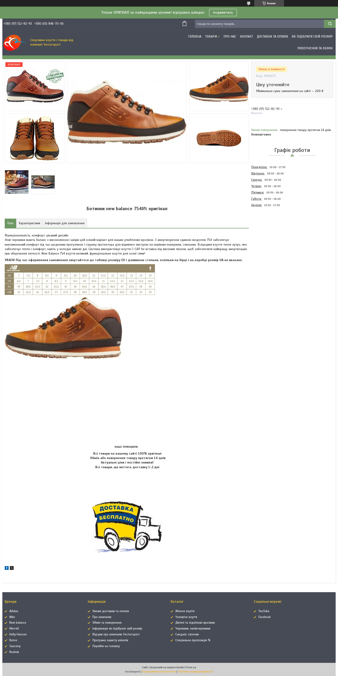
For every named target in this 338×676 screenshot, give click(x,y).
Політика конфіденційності (195, 671)
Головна (194, 37)
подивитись (223, 12)
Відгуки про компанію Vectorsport (116, 634)
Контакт (246, 37)
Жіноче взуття (185, 611)
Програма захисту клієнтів (110, 640)
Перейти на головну (106, 646)
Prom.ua (191, 667)
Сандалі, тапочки (187, 634)
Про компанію (101, 617)
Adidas (13, 611)
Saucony (14, 646)
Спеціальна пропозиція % (193, 640)
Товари (211, 37)
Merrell (14, 628)
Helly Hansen (18, 634)
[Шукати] (330, 24)
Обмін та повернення (107, 623)
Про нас (229, 37)
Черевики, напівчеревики (192, 628)
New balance (17, 623)
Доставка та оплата (272, 37)
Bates (13, 640)
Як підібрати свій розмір (312, 37)
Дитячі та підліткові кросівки (195, 623)
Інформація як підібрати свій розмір (117, 628)
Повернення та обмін (315, 48)
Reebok (14, 652)
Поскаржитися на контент (159, 671)
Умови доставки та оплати (110, 611)
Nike (12, 617)
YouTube (263, 611)
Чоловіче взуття (186, 617)
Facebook (264, 617)
